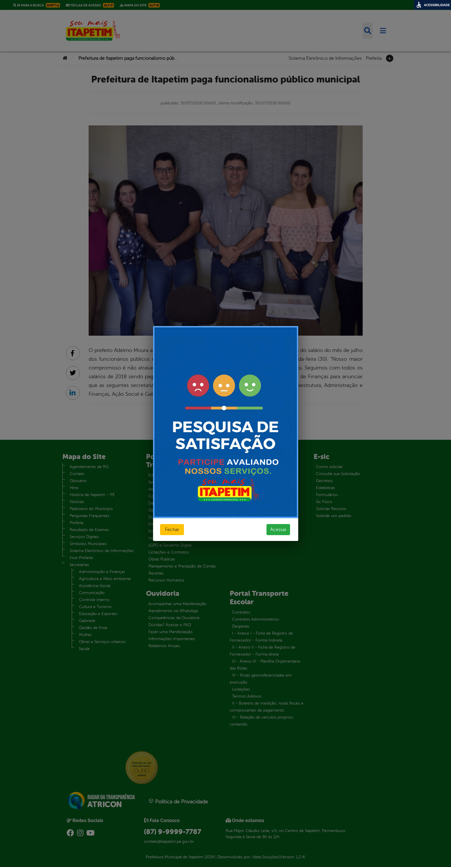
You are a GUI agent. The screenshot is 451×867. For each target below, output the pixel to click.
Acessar (278, 529)
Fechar (172, 529)
